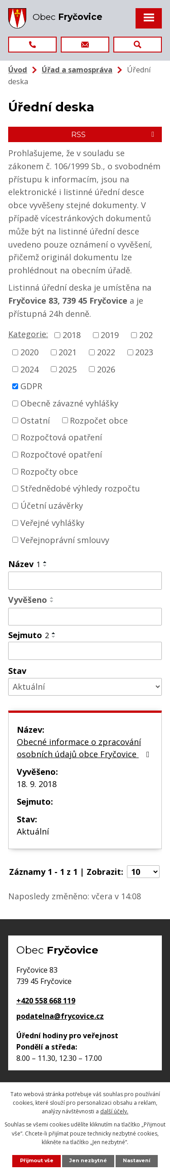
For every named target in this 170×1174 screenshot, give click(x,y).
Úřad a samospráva (77, 70)
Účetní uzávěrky (51, 505)
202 (146, 334)
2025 (67, 368)
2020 (29, 352)
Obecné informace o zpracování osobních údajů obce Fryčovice (85, 747)
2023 (144, 352)
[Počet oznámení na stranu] (143, 871)
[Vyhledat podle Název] (85, 581)
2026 (106, 368)
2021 (67, 352)
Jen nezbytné (88, 1161)
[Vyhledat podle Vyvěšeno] (85, 617)
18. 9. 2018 (37, 783)
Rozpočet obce (99, 420)
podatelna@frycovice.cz (60, 1016)
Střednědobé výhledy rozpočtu (80, 488)
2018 (72, 334)
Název (24, 563)
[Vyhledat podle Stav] (85, 687)
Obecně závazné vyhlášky (69, 403)
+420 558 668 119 (45, 1001)
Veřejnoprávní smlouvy (64, 539)
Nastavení (136, 1161)
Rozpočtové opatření (61, 454)
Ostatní (35, 420)
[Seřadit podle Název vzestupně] (45, 562)
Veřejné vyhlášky (52, 522)
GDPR (31, 386)
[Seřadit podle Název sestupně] (45, 566)
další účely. (114, 1111)
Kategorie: (28, 334)
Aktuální (33, 831)
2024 (29, 368)
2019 (110, 334)
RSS (114, 134)
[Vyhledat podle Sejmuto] (85, 651)
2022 (106, 352)
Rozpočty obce (49, 471)
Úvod (17, 70)
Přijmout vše (36, 1161)
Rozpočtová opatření (61, 437)
